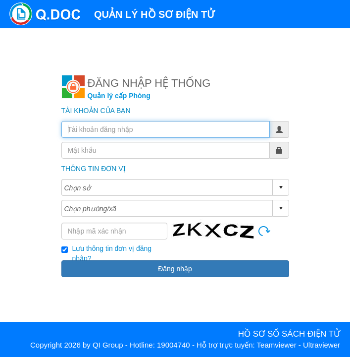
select (281, 187)
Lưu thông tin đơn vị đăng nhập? (112, 248)
